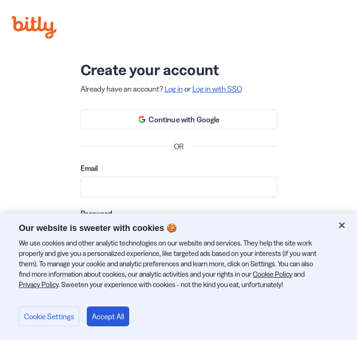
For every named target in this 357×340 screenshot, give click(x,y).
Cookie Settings (49, 316)
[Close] (342, 225)
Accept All (108, 316)
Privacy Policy (38, 284)
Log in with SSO (217, 89)
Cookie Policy (272, 274)
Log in (174, 89)
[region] (178, 276)
